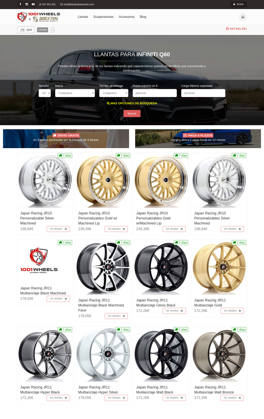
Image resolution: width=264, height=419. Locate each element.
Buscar (132, 114)
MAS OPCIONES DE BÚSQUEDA (132, 103)
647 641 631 (236, 28)
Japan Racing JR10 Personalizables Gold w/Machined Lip (153, 219)
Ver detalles (58, 230)
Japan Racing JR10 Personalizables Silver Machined (212, 219)
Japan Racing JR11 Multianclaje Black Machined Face (101, 306)
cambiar (42, 29)
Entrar (238, 4)
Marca (59, 85)
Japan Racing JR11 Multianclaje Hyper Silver (98, 390)
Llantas (83, 16)
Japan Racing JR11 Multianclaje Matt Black (154, 390)
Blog (143, 16)
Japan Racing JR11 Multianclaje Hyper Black (40, 390)
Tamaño (44, 85)
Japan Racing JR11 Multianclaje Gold (210, 303)
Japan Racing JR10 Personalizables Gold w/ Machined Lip (97, 219)
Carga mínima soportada (196, 85)
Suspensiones (103, 16)
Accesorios (127, 16)
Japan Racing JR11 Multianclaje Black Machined (43, 291)
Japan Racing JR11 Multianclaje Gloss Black (156, 303)
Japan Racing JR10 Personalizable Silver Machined (37, 219)
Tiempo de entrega (111, 85)
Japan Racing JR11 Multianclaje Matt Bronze (214, 390)
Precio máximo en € (145, 85)
